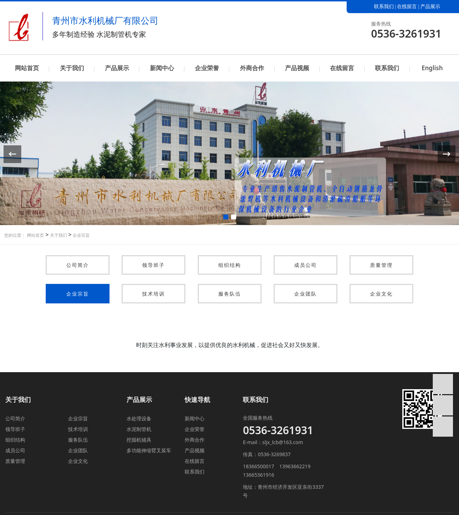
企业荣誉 (207, 68)
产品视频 (297, 68)
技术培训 (153, 293)
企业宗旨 (81, 235)
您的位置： (15, 235)
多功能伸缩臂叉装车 (149, 450)
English (432, 68)
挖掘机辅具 (139, 439)
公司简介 (77, 265)
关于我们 (72, 68)
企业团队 (305, 293)
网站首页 (27, 68)
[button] (225, 216)
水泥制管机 (139, 429)
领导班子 (153, 265)
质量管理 (381, 265)
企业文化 (381, 293)
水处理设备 (139, 418)
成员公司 (305, 265)
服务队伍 (229, 293)
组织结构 (229, 265)
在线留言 (407, 6)
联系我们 (384, 6)
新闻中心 (162, 68)
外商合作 (252, 68)
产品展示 (430, 6)
